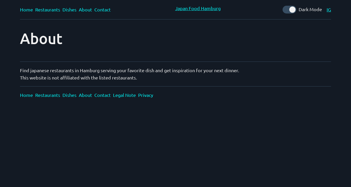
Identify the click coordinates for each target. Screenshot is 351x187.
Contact (102, 9)
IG (329, 9)
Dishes (69, 9)
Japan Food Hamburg (198, 8)
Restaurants (47, 9)
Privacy (145, 95)
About (85, 9)
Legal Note (124, 95)
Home (26, 9)
